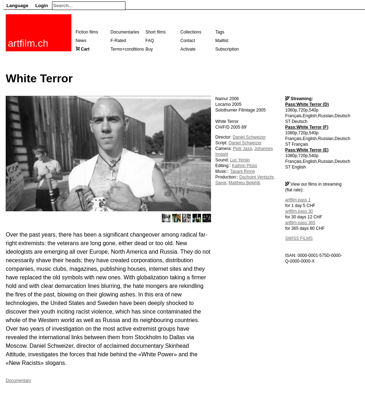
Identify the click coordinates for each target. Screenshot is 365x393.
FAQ (149, 40)
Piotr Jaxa (242, 148)
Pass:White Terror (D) (307, 104)
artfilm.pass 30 (299, 211)
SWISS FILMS (299, 238)
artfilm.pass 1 (297, 199)
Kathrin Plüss (244, 165)
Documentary (18, 380)
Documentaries (124, 32)
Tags (219, 32)
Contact (187, 40)
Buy (149, 49)
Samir (220, 182)
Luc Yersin (240, 159)
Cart (85, 49)
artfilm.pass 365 (300, 222)
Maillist (221, 40)
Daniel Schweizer (249, 137)
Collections (190, 32)
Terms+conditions (127, 49)
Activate (188, 49)
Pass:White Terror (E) (307, 150)
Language (17, 5)
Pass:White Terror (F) (306, 127)
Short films (155, 32)
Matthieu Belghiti (244, 182)
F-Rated (118, 40)
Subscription (227, 49)
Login (41, 5)
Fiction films (87, 32)
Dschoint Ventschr (256, 177)
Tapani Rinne (242, 171)
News (81, 40)
